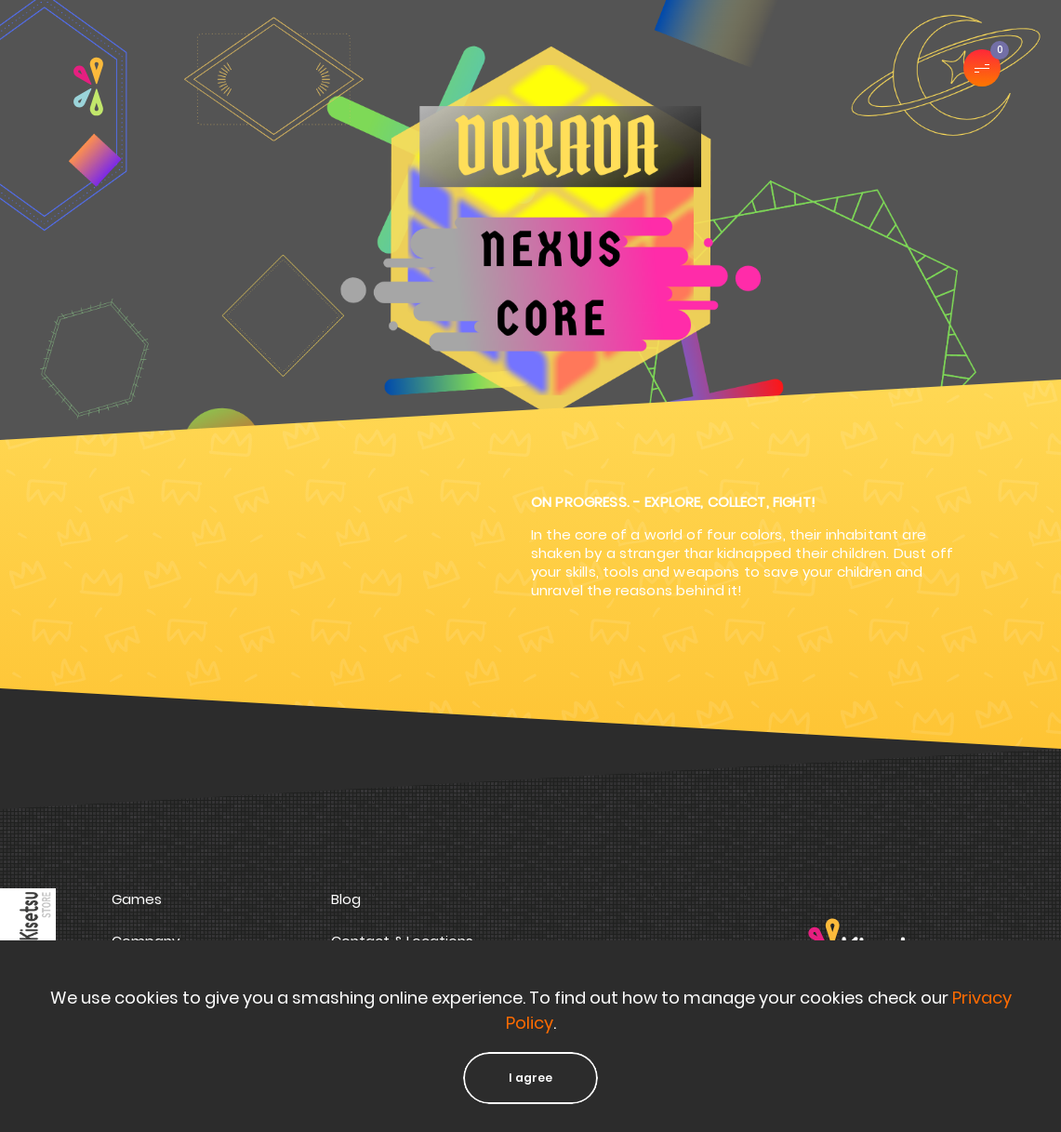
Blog (346, 899)
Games (137, 899)
